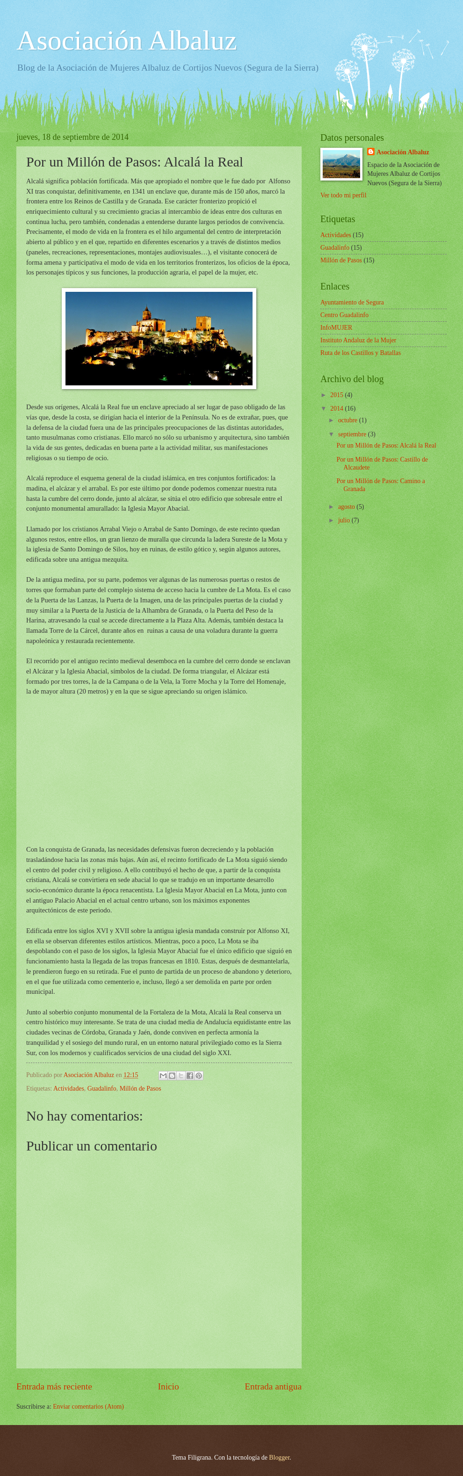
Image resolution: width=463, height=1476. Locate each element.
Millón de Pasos (140, 1088)
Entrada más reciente (54, 1386)
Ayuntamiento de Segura (352, 302)
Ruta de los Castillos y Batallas (360, 352)
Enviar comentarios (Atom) (88, 1406)
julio (345, 520)
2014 (337, 408)
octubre (348, 420)
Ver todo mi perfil (343, 195)
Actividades (68, 1088)
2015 (337, 394)
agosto (347, 506)
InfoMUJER (336, 327)
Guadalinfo (101, 1088)
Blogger (279, 1457)
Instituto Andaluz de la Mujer (358, 340)
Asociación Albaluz (126, 40)
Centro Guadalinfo (344, 314)
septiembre (353, 434)
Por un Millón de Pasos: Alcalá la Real (386, 445)
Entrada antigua (273, 1386)
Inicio (168, 1386)
